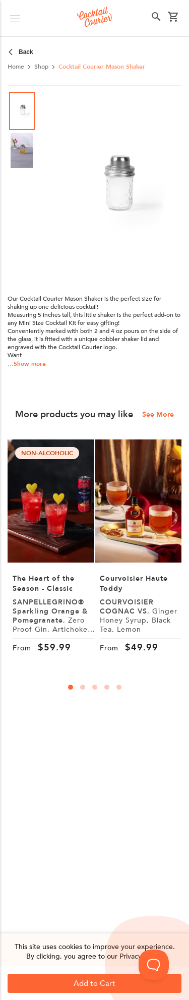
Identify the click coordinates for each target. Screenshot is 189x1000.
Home (16, 67)
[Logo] (94, 18)
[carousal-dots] (70, 687)
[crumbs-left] (22, 52)
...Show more (27, 363)
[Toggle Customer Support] (154, 965)
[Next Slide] (168, 190)
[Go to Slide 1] (22, 111)
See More (158, 414)
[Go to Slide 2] (22, 150)
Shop (41, 67)
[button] (116, 189)
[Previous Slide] (64, 190)
